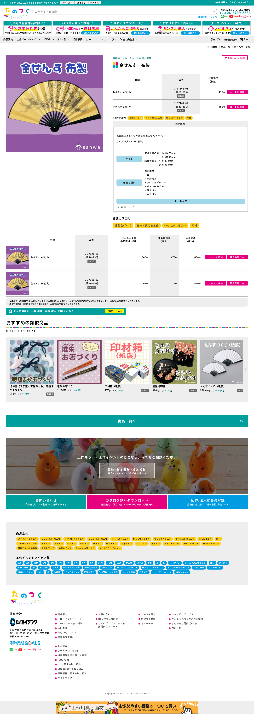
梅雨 (150, 562)
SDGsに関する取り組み (70, 668)
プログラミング (72, 572)
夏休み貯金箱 (215, 567)
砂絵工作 (84, 543)
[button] (245, 369)
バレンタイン (182, 572)
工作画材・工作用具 (27, 543)
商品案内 (8, 39)
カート (245, 39)
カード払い (67, 2)
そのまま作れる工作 (185, 538)
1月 (44, 562)
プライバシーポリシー (70, 650)
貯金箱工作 (111, 543)
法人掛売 (94, 2)
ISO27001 (63, 659)
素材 (189, 117)
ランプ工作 (141, 543)
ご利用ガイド (233, 2)
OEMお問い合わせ (108, 618)
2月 (52, 562)
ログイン (217, 39)
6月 (19, 562)
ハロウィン (175, 562)
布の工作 (155, 543)
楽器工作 (97, 543)
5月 (76, 562)
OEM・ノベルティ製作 (56, 39)
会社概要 (221, 2)
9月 (92, 562)
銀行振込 (81, 2)
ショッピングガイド (182, 614)
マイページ (147, 623)
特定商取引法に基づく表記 (72, 655)
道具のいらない (25, 572)
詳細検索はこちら (207, 16)
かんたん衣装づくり (85, 548)
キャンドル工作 (171, 543)
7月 (27, 562)
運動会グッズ (135, 117)
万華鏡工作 (126, 543)
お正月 (129, 562)
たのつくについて (95, 39)
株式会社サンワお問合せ (236, 9)
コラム (112, 39)
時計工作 (71, 543)
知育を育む (89, 572)
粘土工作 (58, 543)
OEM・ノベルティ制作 (70, 623)
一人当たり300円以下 (127, 567)
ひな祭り (223, 562)
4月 (68, 562)
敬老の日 (143, 572)
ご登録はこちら (114, 311)
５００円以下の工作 (97, 538)
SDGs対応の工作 (211, 543)
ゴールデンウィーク (161, 572)
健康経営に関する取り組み (72, 673)
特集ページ (199, 567)
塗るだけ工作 (205, 538)
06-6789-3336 (127, 470)
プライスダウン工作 (27, 538)
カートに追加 (237, 92)
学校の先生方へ (128, 39)
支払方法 (246, 2)
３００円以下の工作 (74, 538)
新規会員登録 (148, 618)
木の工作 (45, 543)
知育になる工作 (191, 543)
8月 (84, 562)
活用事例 (77, 39)
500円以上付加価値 (108, 572)
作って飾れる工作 (174, 117)
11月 (109, 562)
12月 (119, 562)
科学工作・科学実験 (27, 548)
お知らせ (176, 628)
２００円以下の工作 (50, 538)
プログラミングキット (109, 548)
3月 (60, 562)
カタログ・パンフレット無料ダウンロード (111, 625)
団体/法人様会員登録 (207, 502)
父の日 (140, 562)
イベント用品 (128, 572)
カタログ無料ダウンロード (127, 502)
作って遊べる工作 (120, 538)
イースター (23, 567)
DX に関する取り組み (69, 664)
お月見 (57, 572)
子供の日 (44, 567)
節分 (212, 562)
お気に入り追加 (235, 57)
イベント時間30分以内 (178, 567)
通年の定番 (107, 567)
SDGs (40, 572)
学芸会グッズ (65, 548)
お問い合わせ (46, 502)
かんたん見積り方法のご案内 (187, 618)
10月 (100, 562)
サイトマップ (65, 677)
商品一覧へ (180, 420)
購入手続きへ (237, 257)
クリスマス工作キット (195, 562)
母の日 (55, 567)
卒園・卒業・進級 (71, 567)
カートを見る (148, 614)
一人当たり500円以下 (152, 567)
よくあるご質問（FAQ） (185, 623)
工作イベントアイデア (29, 39)
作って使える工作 (154, 117)
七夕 (36, 562)
